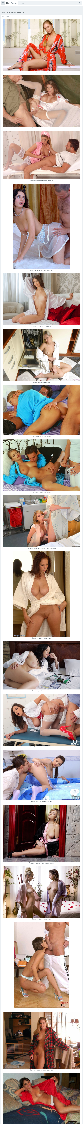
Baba (11, 3)
